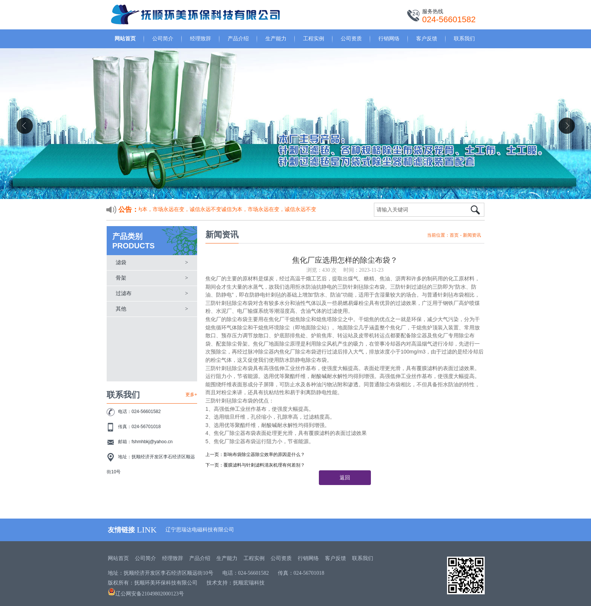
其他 (121, 309)
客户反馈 (426, 38)
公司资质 (351, 38)
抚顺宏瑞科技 (249, 583)
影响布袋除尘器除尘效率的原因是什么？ (264, 454)
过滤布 (124, 293)
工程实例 (313, 38)
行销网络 (389, 38)
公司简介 (162, 38)
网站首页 (125, 38)
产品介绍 (238, 38)
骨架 (121, 278)
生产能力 (275, 38)
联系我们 (464, 38)
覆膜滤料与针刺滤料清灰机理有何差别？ (264, 465)
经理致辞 (200, 38)
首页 (454, 235)
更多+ (191, 394)
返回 (345, 478)
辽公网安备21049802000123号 (146, 594)
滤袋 (121, 262)
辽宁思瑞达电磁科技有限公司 (199, 530)
